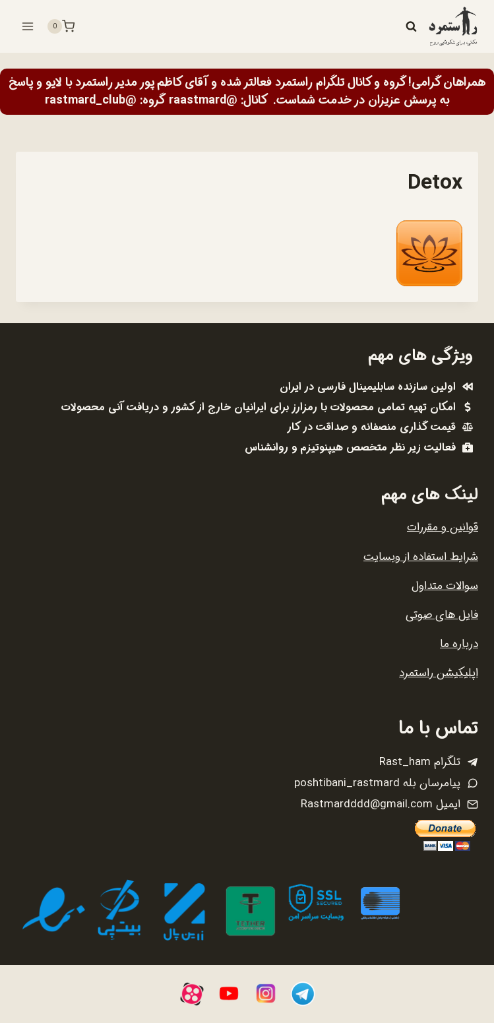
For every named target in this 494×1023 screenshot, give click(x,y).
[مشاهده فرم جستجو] (411, 26)
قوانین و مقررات (442, 527)
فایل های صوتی (442, 615)
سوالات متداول (445, 586)
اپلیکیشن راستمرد (438, 673)
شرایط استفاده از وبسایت (420, 557)
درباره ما (459, 644)
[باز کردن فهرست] (28, 26)
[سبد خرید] (61, 26)
